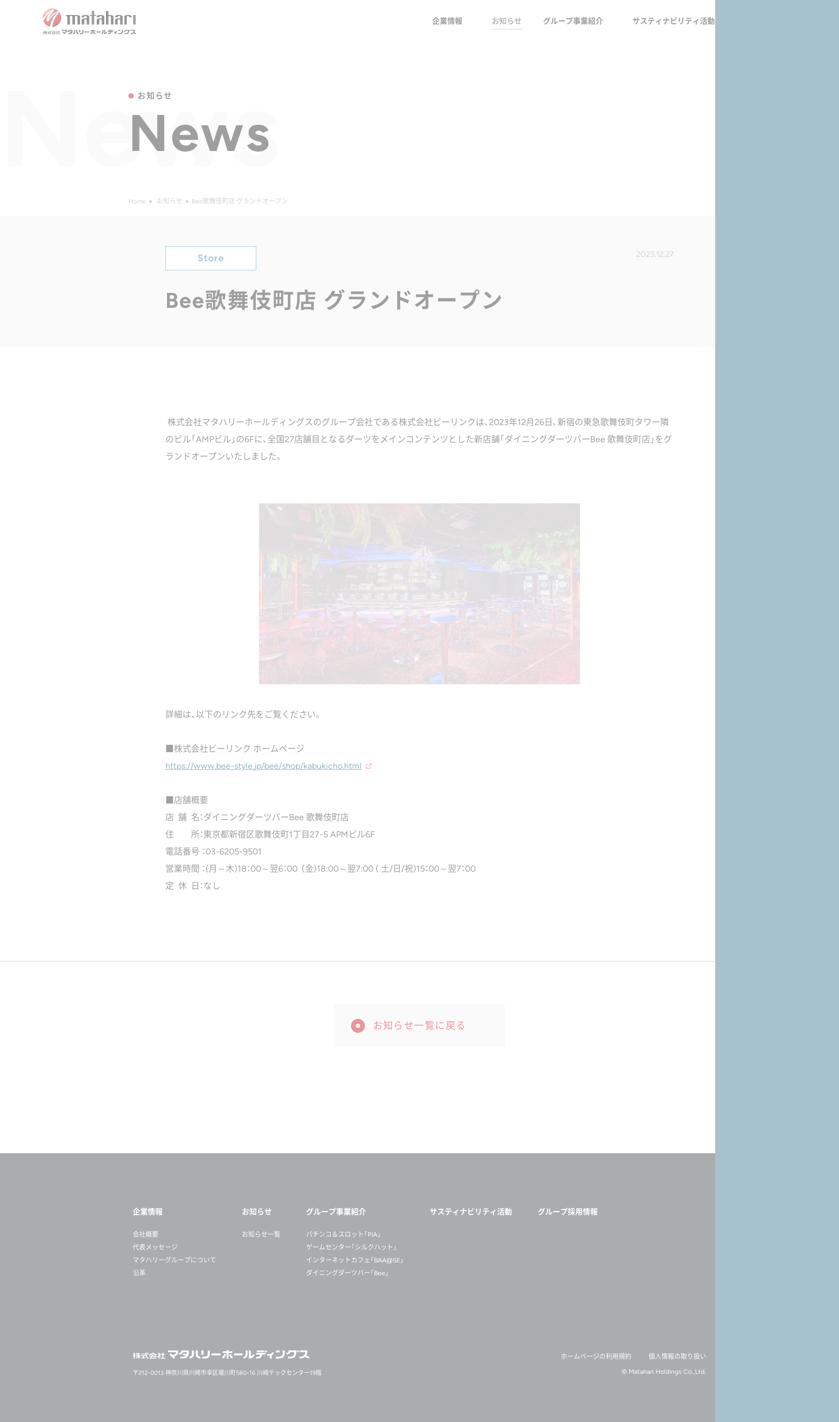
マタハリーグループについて (174, 1260)
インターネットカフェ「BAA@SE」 (355, 1260)
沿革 (139, 1273)
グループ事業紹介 (573, 21)
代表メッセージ (155, 1247)
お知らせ (507, 21)
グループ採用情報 (766, 21)
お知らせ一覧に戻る (420, 1026)
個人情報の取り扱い (677, 1356)
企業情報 (447, 21)
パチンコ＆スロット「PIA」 (343, 1234)
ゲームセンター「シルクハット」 (351, 1247)
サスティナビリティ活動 (673, 21)
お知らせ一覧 (261, 1234)
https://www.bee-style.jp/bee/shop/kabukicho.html (263, 766)
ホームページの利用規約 (596, 1356)
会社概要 (145, 1234)
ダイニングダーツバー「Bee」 (347, 1273)
